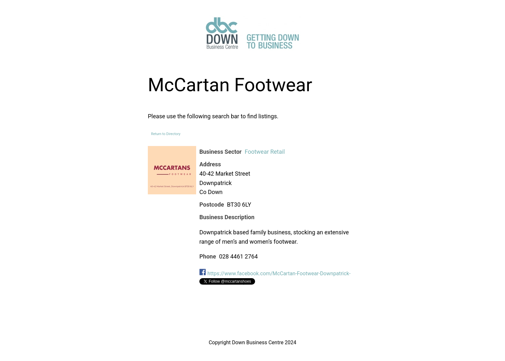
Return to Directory (165, 134)
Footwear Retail (265, 151)
